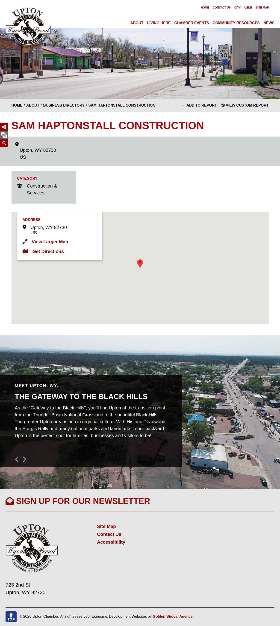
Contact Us (222, 7)
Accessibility (111, 542)
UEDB (248, 7)
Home (205, 7)
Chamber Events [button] (191, 23)
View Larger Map (50, 241)
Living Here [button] (159, 23)
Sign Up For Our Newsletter (78, 501)
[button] (140, 263)
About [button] (136, 23)
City (237, 7)
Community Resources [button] (236, 23)
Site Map (262, 7)
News (268, 23)
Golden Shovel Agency (173, 616)
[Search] (4, 143)
